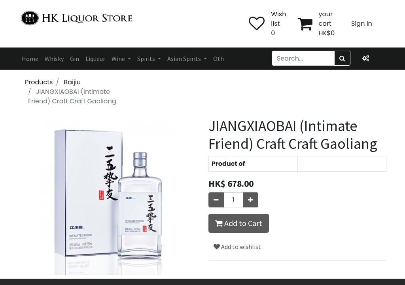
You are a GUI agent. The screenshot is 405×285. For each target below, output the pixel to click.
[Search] (342, 58)
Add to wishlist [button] (237, 247)
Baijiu (72, 82)
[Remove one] (216, 199)
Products (39, 82)
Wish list (278, 19)
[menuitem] (30, 58)
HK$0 (327, 33)
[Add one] (250, 199)
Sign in (361, 23)
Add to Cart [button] (238, 223)
